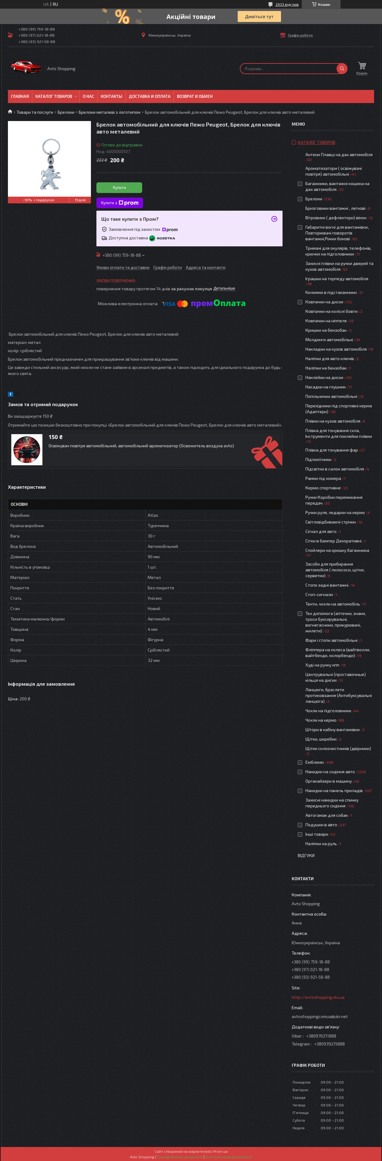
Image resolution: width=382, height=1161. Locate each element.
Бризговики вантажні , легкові (335, 208)
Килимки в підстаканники (331, 292)
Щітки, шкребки (321, 738)
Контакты (111, 96)
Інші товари (316, 834)
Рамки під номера (323, 478)
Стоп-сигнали (319, 594)
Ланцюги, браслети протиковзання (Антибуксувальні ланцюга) (338, 695)
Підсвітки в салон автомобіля (334, 468)
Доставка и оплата (150, 96)
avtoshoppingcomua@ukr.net (320, 1016)
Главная (20, 96)
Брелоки (66, 112)
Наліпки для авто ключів (329, 358)
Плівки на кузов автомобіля (332, 420)
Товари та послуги (34, 112)
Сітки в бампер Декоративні (333, 540)
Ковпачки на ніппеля (326, 320)
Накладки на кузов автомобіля (336, 349)
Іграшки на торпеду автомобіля (336, 278)
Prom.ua (221, 1151)
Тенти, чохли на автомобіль (332, 603)
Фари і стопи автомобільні (331, 640)
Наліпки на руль (321, 843)
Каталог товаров (53, 96)
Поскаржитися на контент (180, 1157)
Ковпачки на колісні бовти (331, 311)
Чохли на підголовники (328, 710)
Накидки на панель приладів (334, 790)
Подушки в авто (321, 824)
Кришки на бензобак (326, 330)
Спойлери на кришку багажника (337, 550)
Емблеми (314, 762)
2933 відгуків (287, 4)
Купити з (120, 203)
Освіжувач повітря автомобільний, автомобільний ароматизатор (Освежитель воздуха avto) (141, 445)
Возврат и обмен (195, 96)
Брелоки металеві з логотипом (109, 112)
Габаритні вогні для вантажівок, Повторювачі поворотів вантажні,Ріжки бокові (337, 232)
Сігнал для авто (321, 531)
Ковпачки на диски (324, 301)
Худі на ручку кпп (322, 664)
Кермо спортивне (323, 487)
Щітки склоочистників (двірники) (338, 748)
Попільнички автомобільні (331, 396)
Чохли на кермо (321, 720)
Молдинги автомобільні (329, 339)
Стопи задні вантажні (326, 585)
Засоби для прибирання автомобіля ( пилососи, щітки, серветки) (335, 569)
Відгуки (306, 855)
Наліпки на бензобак (326, 367)
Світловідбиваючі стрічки (330, 521)
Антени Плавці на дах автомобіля (339, 154)
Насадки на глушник (325, 386)
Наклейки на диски (324, 377)
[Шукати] (342, 68)
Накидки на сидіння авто (330, 771)
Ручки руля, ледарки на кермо (335, 512)
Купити (119, 187)
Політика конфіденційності (228, 1157)
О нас (88, 96)
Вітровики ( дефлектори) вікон (335, 217)
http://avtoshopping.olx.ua (318, 997)
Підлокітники (318, 459)
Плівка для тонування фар (331, 449)
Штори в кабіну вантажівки (332, 729)
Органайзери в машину (328, 781)
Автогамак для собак (326, 815)
